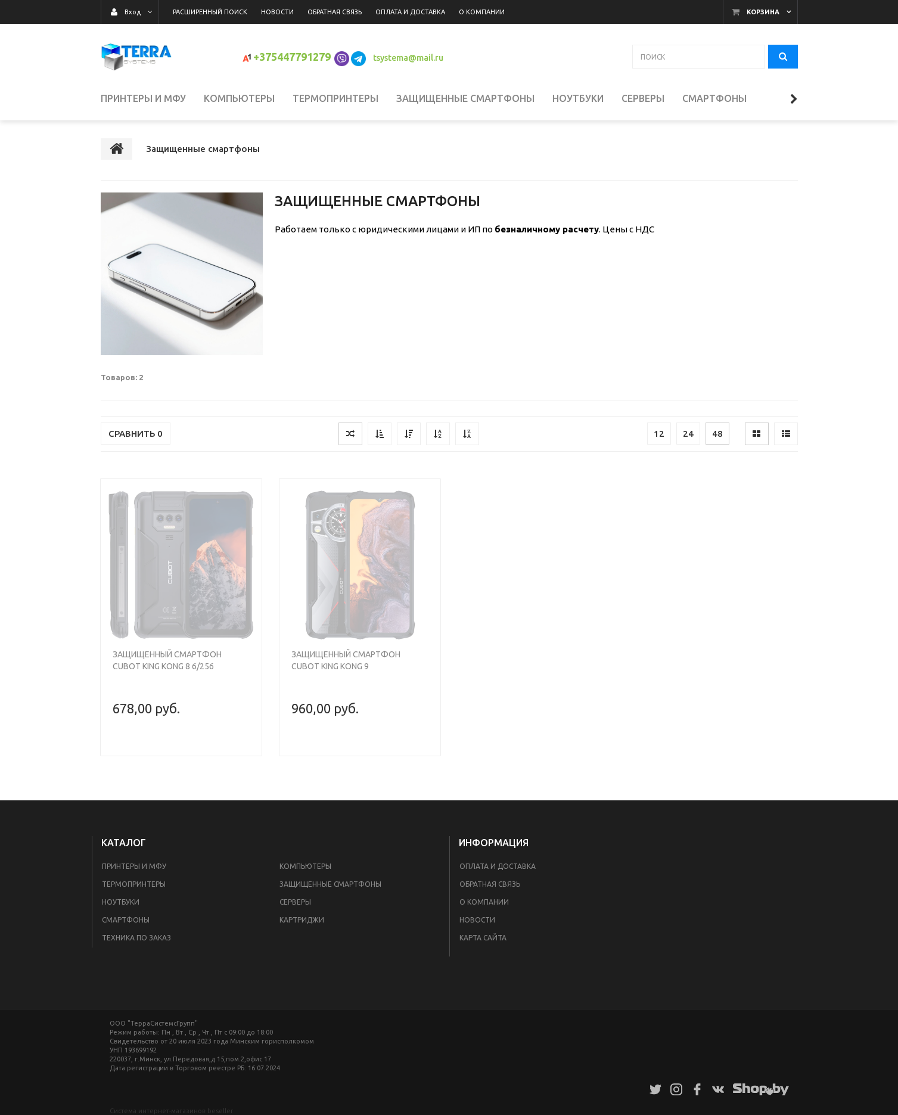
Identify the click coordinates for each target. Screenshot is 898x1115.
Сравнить (135, 433)
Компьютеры (305, 866)
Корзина (763, 11)
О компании (484, 902)
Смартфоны (126, 920)
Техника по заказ (136, 938)
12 (659, 433)
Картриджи (301, 920)
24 (688, 433)
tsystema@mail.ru (409, 58)
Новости (477, 920)
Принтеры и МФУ (134, 866)
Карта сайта (483, 938)
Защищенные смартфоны (330, 884)
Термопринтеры (134, 884)
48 (717, 433)
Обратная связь (489, 884)
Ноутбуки (120, 902)
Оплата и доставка (497, 866)
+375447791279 (292, 57)
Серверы (295, 902)
